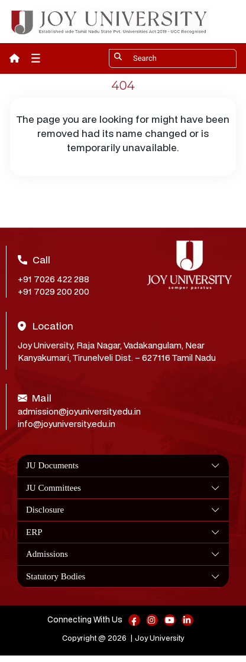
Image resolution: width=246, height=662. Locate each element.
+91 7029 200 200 (53, 291)
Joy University (159, 638)
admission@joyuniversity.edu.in (79, 411)
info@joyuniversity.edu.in (66, 423)
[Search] (173, 58)
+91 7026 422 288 (53, 279)
